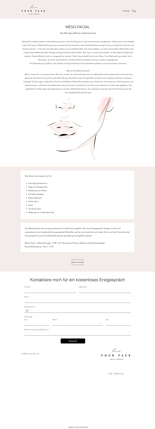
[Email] (76, 301)
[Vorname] (49, 291)
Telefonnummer (30, 307)
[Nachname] (104, 291)
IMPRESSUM (119, 374)
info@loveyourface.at (30, 353)
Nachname (83, 287)
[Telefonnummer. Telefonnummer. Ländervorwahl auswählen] (28, 310)
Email (26, 297)
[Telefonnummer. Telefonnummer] (80, 311)
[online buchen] (77, 262)
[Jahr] (117, 324)
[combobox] (77, 324)
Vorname (27, 287)
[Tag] (36, 324)
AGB (110, 374)
